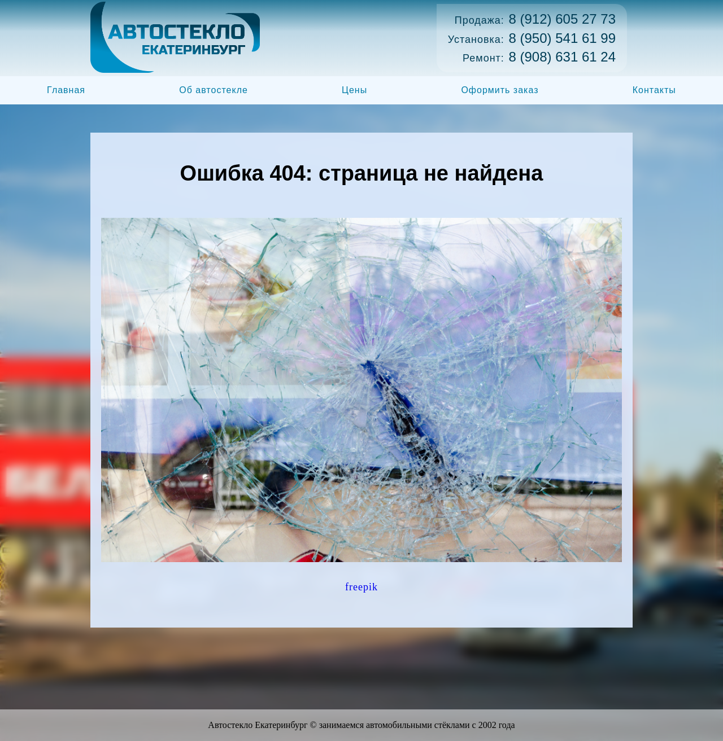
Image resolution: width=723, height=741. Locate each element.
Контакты (654, 90)
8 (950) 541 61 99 (562, 38)
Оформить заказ (499, 90)
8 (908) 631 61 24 (562, 56)
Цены (354, 90)
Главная (66, 90)
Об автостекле (213, 90)
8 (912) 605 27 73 (562, 19)
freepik (361, 587)
